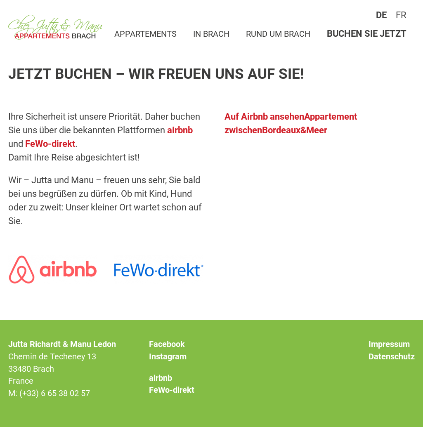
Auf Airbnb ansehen (264, 116)
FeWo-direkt (50, 144)
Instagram (168, 356)
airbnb (180, 130)
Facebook (167, 344)
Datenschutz (392, 356)
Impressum (389, 344)
